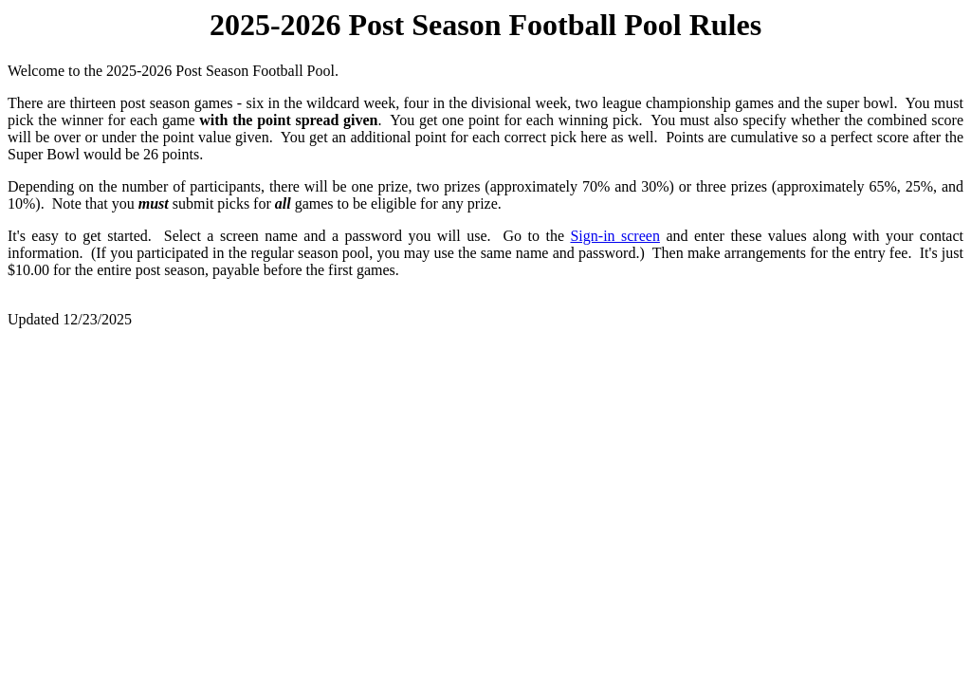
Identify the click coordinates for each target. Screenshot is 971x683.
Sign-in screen (614, 236)
